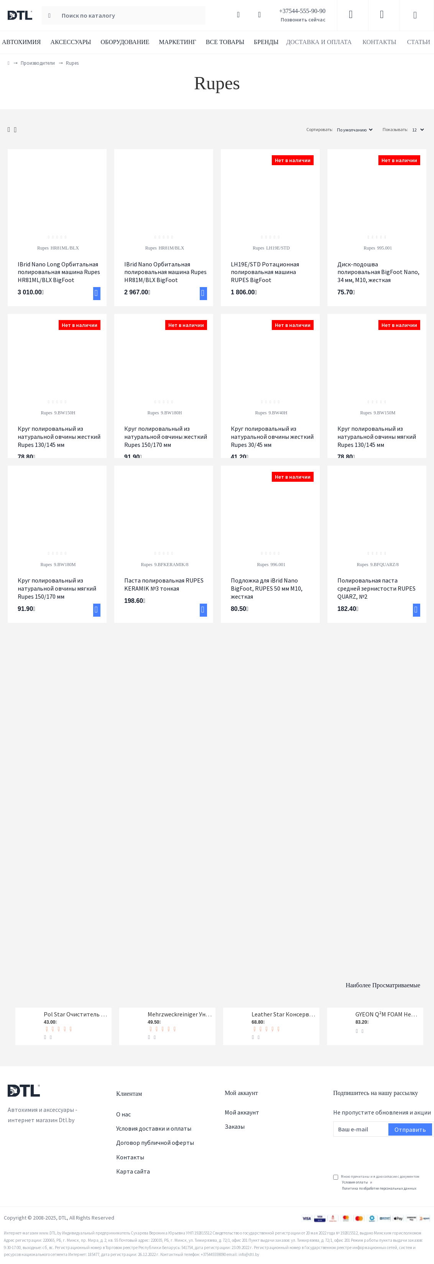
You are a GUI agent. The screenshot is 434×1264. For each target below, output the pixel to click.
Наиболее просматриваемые (345, 980)
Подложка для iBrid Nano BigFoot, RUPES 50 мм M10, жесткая (266, 588)
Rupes (43, 248)
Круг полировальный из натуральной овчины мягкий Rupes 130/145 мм (376, 436)
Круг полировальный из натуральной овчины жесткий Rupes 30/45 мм (272, 436)
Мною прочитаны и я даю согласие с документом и (376, 1182)
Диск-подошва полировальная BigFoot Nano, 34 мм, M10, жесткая (378, 272)
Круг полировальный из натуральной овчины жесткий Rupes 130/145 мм (59, 436)
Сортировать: (294, 129)
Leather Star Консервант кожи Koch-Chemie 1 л (284, 1012)
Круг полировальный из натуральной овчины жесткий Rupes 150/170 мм (165, 436)
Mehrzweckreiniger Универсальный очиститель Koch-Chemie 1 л (180, 1012)
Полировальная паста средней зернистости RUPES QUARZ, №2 (376, 588)
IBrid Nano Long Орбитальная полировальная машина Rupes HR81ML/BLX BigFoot (59, 272)
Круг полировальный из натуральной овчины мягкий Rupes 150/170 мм (57, 588)
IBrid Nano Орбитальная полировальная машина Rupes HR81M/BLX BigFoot (165, 272)
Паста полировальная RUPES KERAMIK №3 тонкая (164, 584)
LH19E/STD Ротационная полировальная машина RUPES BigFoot (265, 272)
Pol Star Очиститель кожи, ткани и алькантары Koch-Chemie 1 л (76, 1012)
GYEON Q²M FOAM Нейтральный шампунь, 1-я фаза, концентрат (388, 1012)
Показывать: (395, 129)
